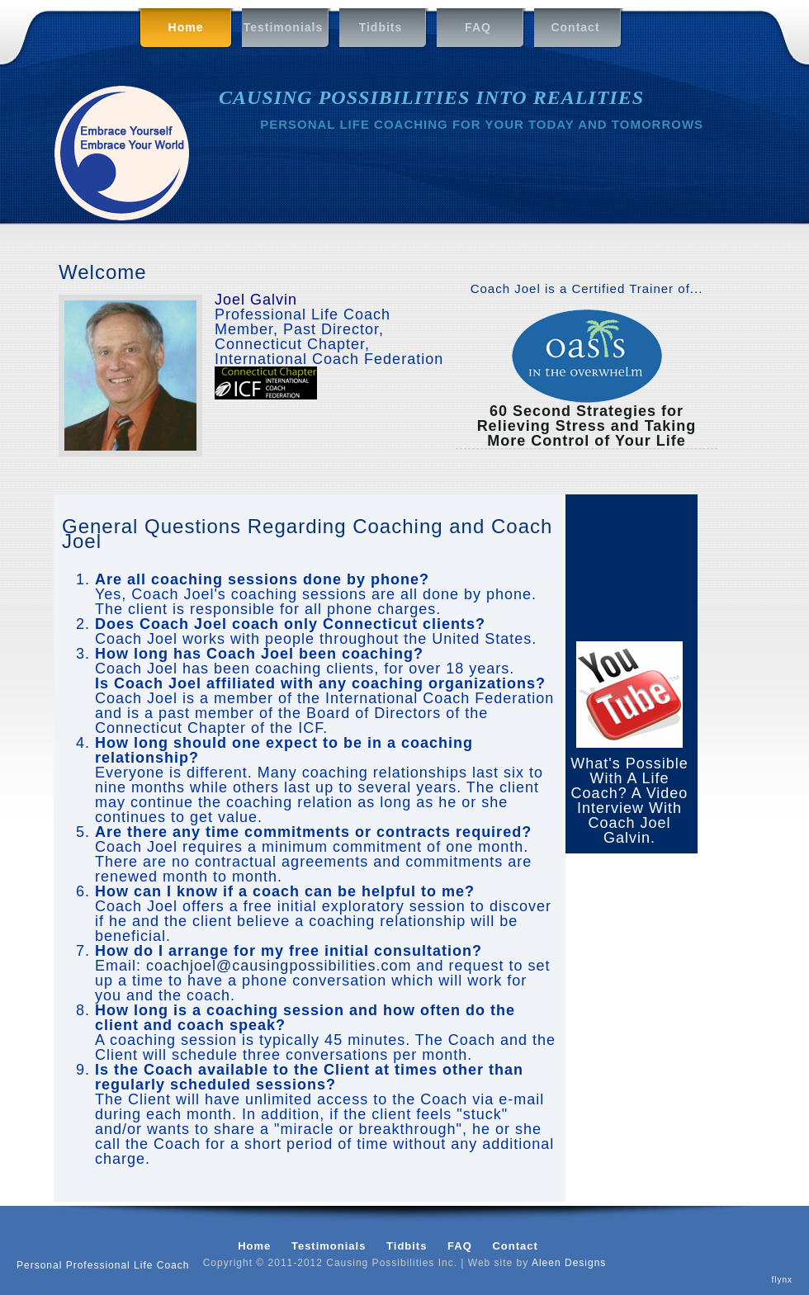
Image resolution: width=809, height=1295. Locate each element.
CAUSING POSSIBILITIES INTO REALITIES (431, 97)
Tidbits (381, 27)
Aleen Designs (569, 1263)
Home (173, 28)
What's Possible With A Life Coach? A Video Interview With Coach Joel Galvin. (629, 800)
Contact (575, 27)
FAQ (478, 27)
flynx (781, 1279)
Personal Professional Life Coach (103, 1265)
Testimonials (284, 27)
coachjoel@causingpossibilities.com (278, 965)
